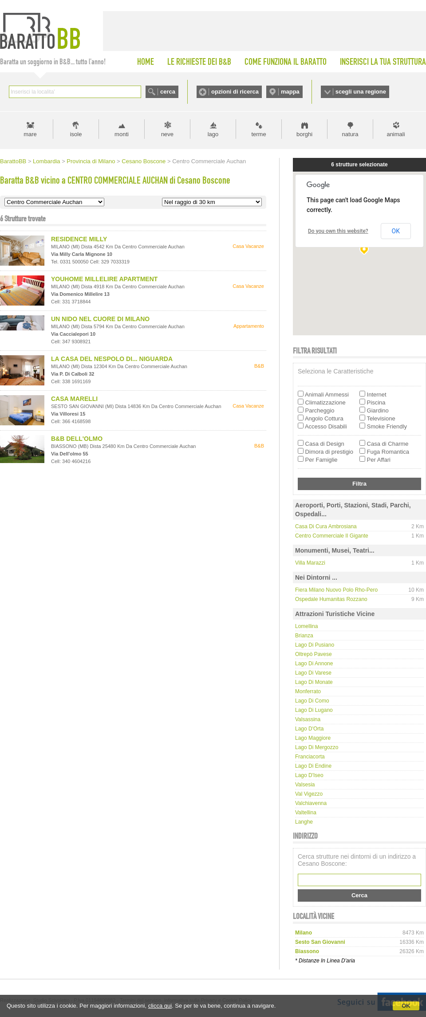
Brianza (304, 635)
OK (406, 1005)
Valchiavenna (311, 803)
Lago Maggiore (313, 738)
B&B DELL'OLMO (77, 438)
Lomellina (306, 626)
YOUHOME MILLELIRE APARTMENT (104, 279)
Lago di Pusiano (314, 645)
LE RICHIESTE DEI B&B (199, 61)
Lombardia (46, 161)
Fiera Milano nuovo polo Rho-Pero (336, 590)
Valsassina (307, 719)
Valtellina (305, 812)
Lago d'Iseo (309, 775)
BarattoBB (13, 161)
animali (396, 134)
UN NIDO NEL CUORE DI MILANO (100, 318)
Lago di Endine (313, 766)
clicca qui (160, 1005)
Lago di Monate (314, 682)
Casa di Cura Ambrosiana (326, 526)
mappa (290, 91)
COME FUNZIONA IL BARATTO (286, 61)
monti (121, 134)
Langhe (304, 822)
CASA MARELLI (74, 398)
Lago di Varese (313, 673)
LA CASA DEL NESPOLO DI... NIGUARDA (112, 358)
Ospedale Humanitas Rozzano (331, 599)
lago (213, 134)
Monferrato (308, 691)
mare (30, 134)
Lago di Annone (314, 663)
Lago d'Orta (309, 729)
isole (76, 134)
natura (350, 134)
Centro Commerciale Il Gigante (331, 536)
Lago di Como (312, 701)
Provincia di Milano (91, 161)
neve (167, 134)
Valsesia (305, 784)
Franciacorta (310, 757)
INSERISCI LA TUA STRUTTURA (383, 61)
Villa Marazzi (310, 563)
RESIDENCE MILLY (79, 239)
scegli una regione (360, 91)
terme (258, 134)
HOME (145, 61)
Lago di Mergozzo (316, 747)
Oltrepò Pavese (313, 654)
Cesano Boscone (144, 161)
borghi (304, 134)
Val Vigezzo (309, 794)
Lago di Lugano (314, 710)
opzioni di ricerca (235, 91)
